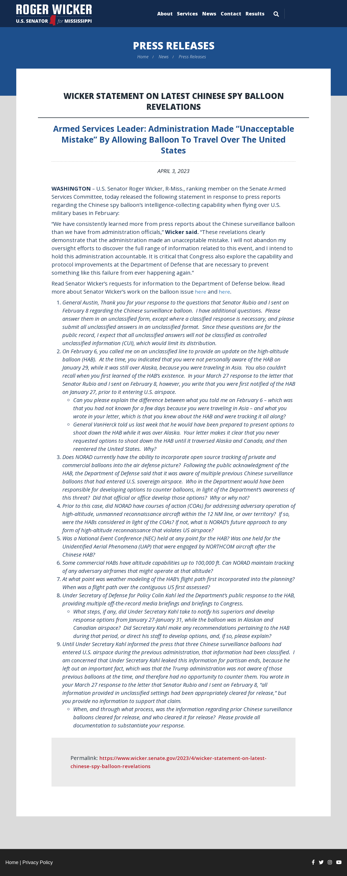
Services (187, 13)
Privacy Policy (38, 862)
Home (143, 57)
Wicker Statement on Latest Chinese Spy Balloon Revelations (173, 101)
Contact (231, 13)
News (209, 13)
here (201, 291)
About (165, 13)
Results (255, 13)
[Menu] (276, 13)
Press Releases (173, 45)
